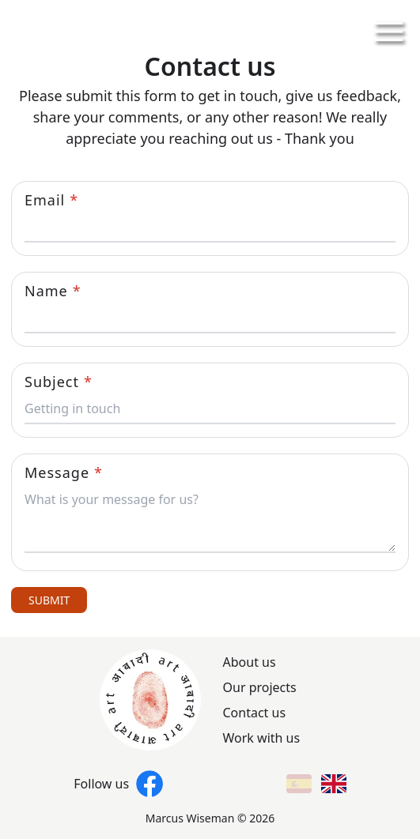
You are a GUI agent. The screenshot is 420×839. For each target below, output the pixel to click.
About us (249, 662)
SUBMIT (49, 600)
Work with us (262, 738)
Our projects (260, 687)
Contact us (254, 712)
